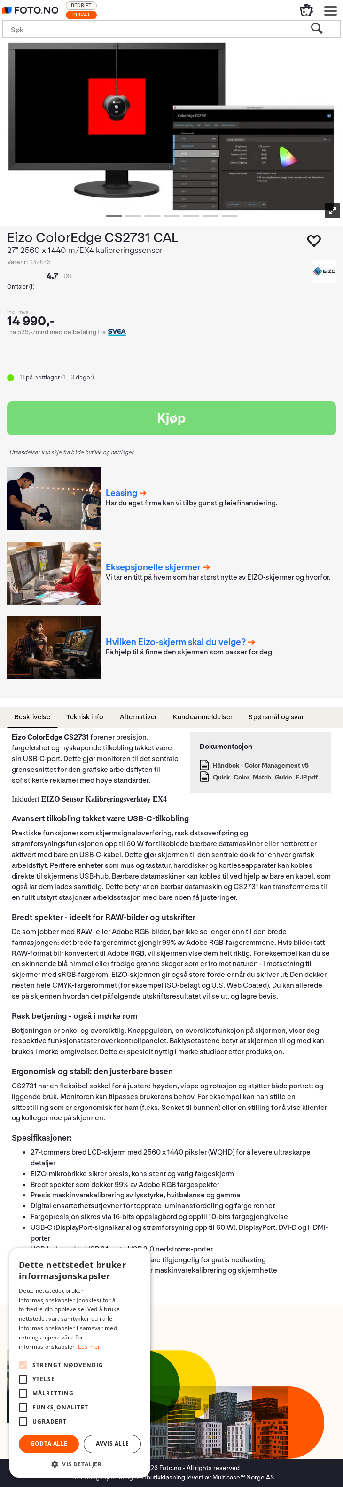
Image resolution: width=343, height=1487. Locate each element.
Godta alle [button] (49, 1444)
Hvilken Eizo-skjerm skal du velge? (176, 642)
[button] (80, 1463)
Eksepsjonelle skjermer (153, 567)
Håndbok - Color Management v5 (261, 766)
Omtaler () (20, 287)
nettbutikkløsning (159, 1477)
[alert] (79, 1363)
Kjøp (171, 418)
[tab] (32, 717)
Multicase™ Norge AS (243, 1477)
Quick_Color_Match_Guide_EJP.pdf (265, 777)
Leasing (121, 493)
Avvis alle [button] (112, 1444)
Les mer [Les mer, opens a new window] (89, 1347)
